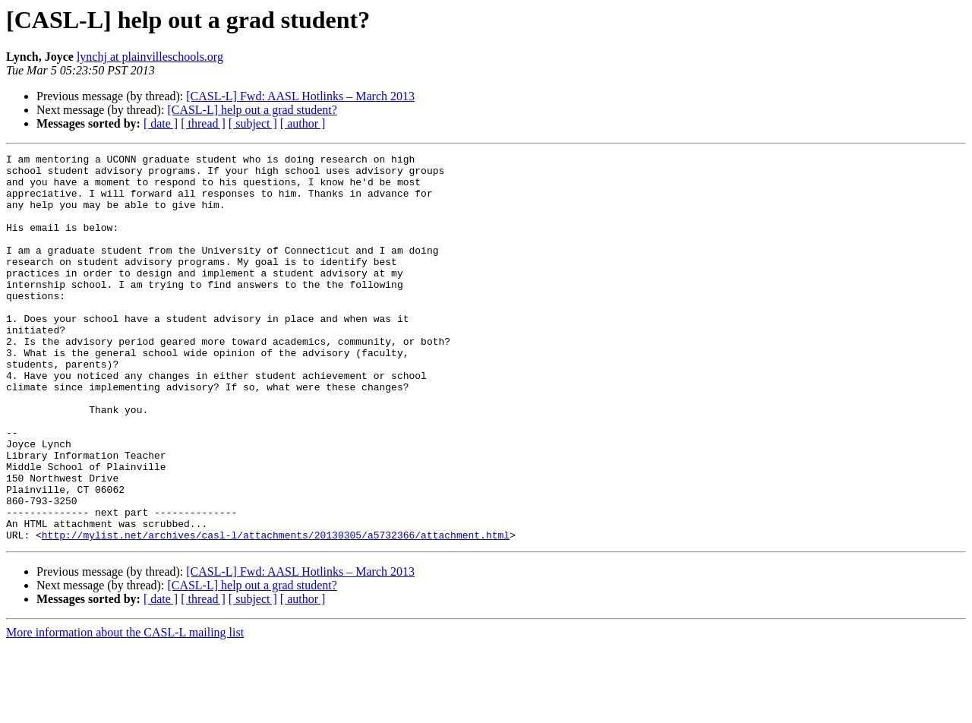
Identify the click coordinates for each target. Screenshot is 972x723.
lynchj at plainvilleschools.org (150, 56)
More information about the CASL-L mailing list (125, 709)
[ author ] (303, 123)
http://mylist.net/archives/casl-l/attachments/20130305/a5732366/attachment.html (276, 612)
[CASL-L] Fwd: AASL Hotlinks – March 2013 (300, 96)
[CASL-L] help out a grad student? (252, 109)
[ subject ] (253, 123)
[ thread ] (203, 123)
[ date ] (161, 123)
